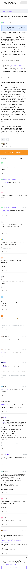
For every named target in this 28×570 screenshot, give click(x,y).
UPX (4, 316)
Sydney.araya (6, 22)
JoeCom (5, 517)
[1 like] (7, 490)
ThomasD (5, 239)
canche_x (5, 257)
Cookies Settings (14, 567)
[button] (2, 3)
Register (6, 66)
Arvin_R (5, 163)
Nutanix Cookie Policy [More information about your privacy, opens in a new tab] (10, 564)
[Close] (26, 557)
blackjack (5, 471)
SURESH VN (6, 336)
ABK (4, 297)
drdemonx (6, 192)
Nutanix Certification (7, 11)
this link (20, 68)
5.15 (7, 139)
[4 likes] (8, 144)
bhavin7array (6, 276)
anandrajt (5, 498)
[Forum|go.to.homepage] (10, 3)
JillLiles (5, 530)
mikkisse (5, 222)
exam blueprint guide (16, 65)
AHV (3, 139)
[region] (14, 563)
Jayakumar (6, 454)
